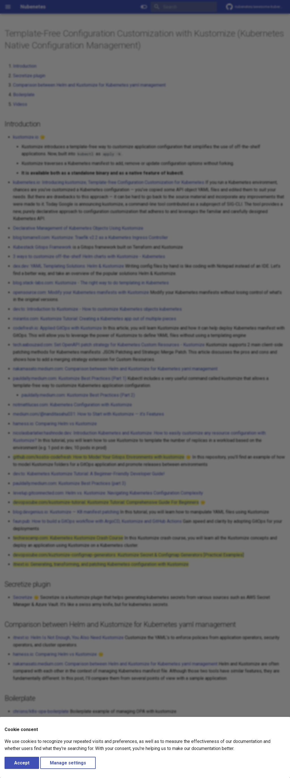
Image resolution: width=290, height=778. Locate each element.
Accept (21, 763)
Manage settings (68, 763)
